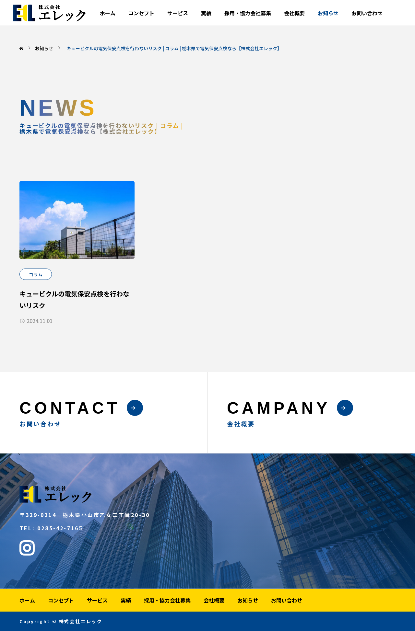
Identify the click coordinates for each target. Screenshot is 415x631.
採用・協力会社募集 (247, 13)
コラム (35, 274)
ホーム (107, 13)
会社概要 (294, 13)
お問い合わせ (367, 13)
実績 (206, 13)
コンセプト (141, 13)
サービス (177, 13)
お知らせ (328, 13)
